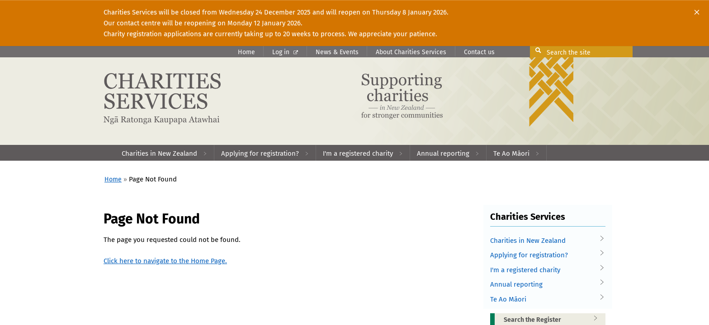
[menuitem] (164, 153)
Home (246, 52)
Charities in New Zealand (544, 241)
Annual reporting (544, 284)
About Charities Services (411, 52)
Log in (285, 52)
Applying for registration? (544, 255)
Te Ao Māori (544, 299)
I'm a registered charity (544, 270)
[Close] (696, 12)
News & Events (337, 52)
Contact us (479, 52)
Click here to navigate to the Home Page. (165, 261)
